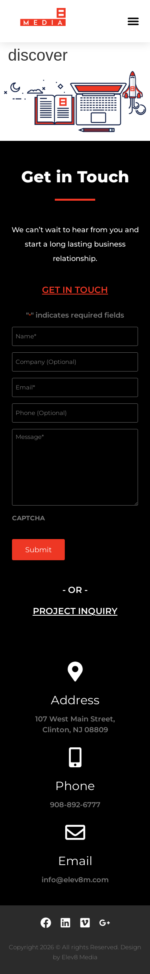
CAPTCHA (28, 518)
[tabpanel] (75, 439)
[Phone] (75, 757)
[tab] (75, 289)
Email (75, 860)
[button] (133, 21)
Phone (75, 785)
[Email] (75, 832)
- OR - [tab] (75, 590)
